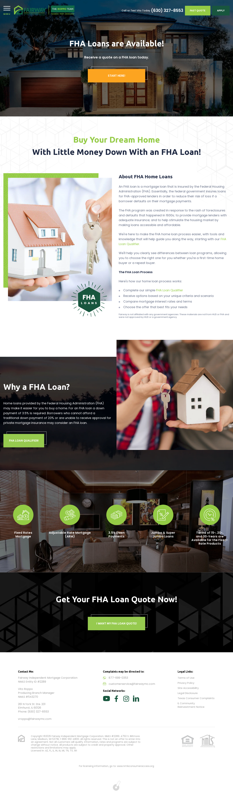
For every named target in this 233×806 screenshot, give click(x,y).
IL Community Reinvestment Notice (191, 705)
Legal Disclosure (188, 693)
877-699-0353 (118, 678)
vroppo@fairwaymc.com (34, 719)
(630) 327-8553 (167, 10)
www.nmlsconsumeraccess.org (135, 766)
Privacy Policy (186, 683)
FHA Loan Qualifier (169, 290)
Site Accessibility (188, 688)
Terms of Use (186, 678)
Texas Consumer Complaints (196, 698)
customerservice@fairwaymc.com (132, 684)
